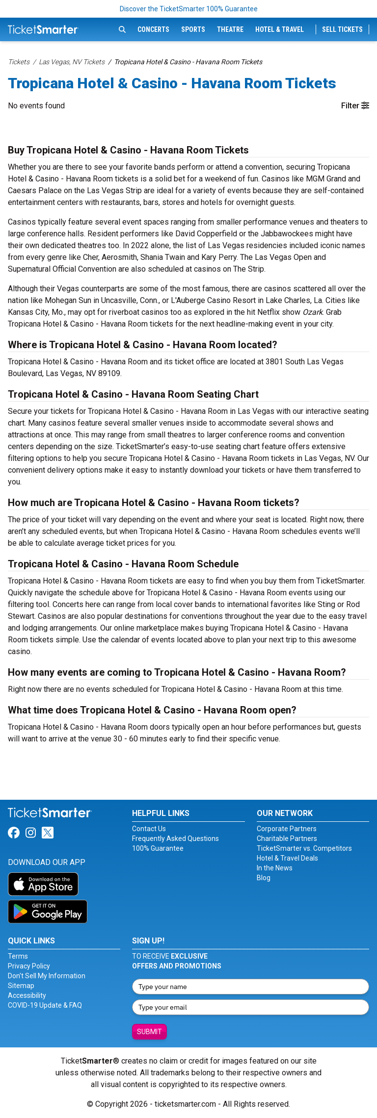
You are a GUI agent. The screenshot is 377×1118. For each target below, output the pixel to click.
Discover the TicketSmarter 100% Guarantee (189, 9)
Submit (149, 1032)
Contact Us (149, 829)
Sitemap (21, 986)
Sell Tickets (342, 29)
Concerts (153, 29)
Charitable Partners (287, 838)
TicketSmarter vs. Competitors (304, 848)
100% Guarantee (158, 848)
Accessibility (27, 995)
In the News (275, 868)
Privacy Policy (29, 966)
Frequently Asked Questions (175, 838)
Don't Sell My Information (46, 976)
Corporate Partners (287, 829)
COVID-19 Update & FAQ (45, 1005)
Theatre (230, 29)
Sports (193, 29)
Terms (18, 956)
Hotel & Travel (279, 29)
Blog (263, 878)
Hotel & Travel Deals (287, 858)
